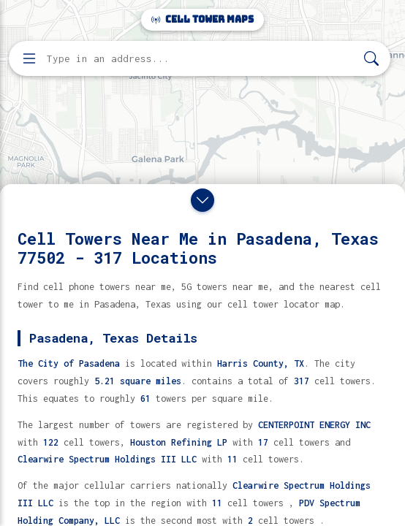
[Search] (371, 58)
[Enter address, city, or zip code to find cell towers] (201, 59)
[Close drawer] (202, 200)
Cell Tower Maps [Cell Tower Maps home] (202, 19)
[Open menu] (29, 58)
